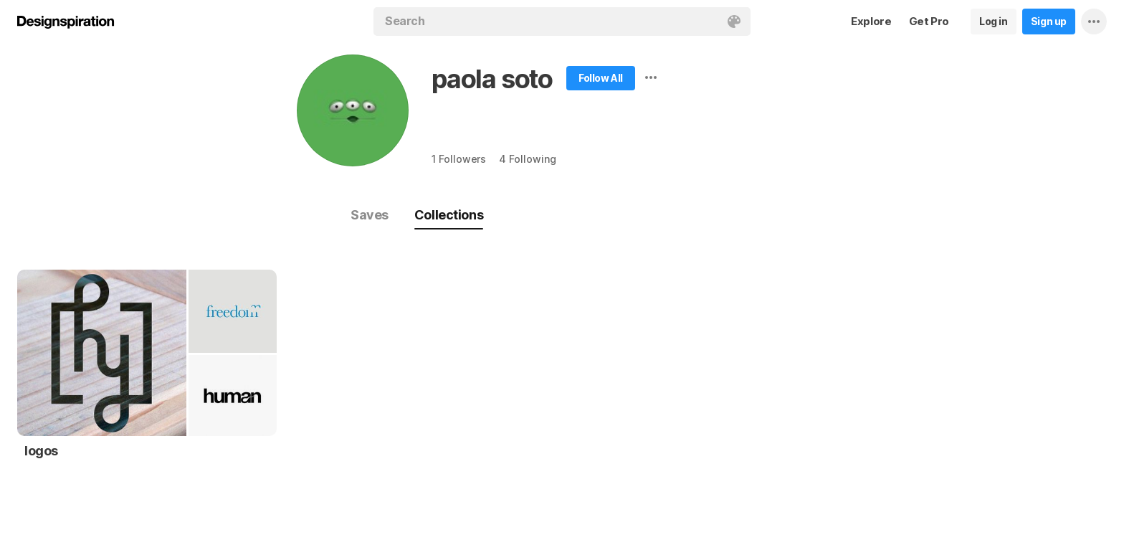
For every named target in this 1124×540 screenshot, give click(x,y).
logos (41, 450)
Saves (370, 214)
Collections (448, 214)
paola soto (492, 79)
